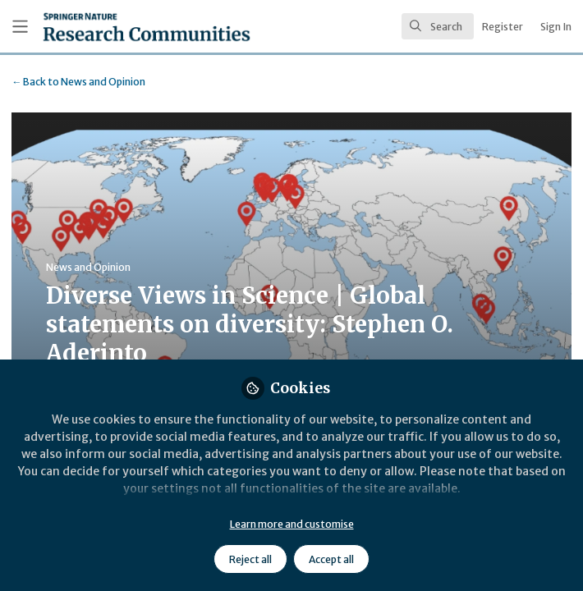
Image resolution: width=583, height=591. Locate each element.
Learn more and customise (292, 524)
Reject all (250, 559)
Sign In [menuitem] (556, 27)
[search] (438, 26)
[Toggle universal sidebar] (20, 27)
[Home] (109, 27)
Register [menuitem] (502, 27)
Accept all (331, 559)
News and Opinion (78, 82)
